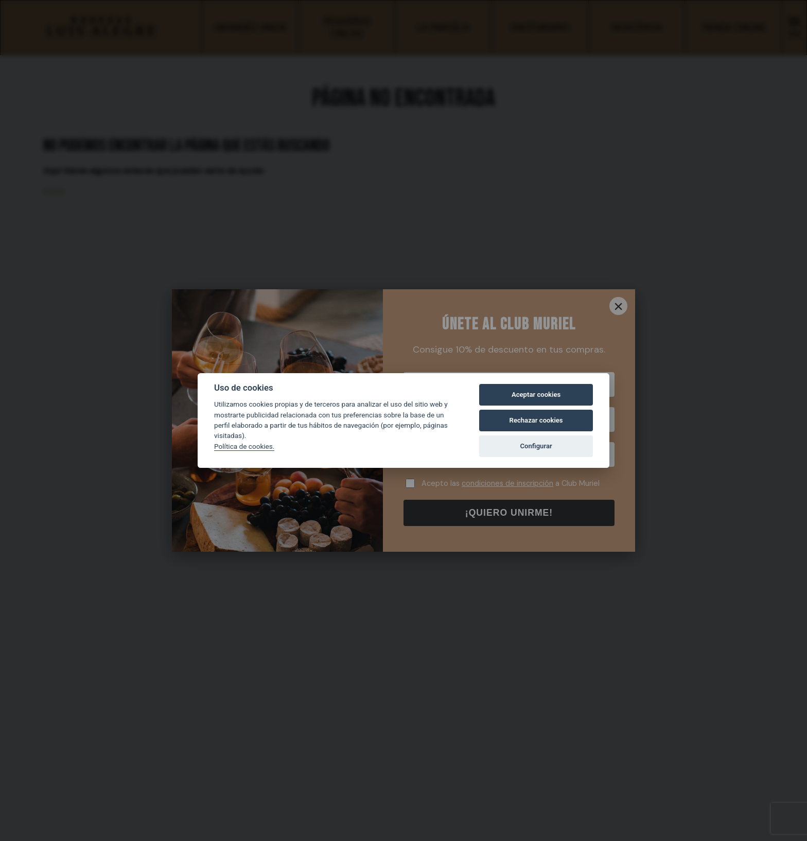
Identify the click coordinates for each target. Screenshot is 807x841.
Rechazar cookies (536, 420)
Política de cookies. (244, 446)
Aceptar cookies (536, 394)
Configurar (536, 446)
